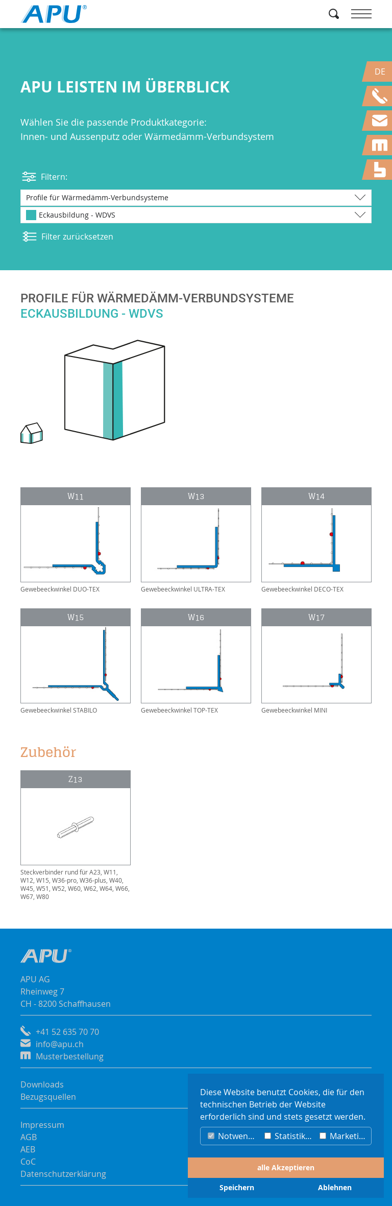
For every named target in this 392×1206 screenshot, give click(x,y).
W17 (316, 617)
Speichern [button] (236, 1188)
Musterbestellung (70, 1056)
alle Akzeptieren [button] (285, 1168)
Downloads (42, 1084)
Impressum (42, 1124)
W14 (316, 496)
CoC (28, 1161)
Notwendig (234, 1136)
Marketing (344, 1136)
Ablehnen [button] (335, 1188)
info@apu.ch (60, 1044)
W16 (196, 617)
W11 (75, 496)
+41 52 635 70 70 (67, 1031)
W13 (196, 496)
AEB (27, 1149)
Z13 (75, 779)
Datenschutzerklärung (63, 1173)
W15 (75, 617)
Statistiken (289, 1136)
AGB (28, 1137)
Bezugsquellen (48, 1096)
